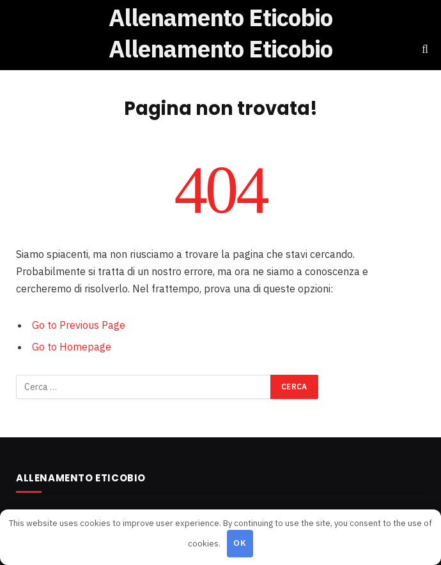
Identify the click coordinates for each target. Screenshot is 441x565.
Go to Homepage (71, 346)
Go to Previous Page (78, 325)
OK (239, 543)
